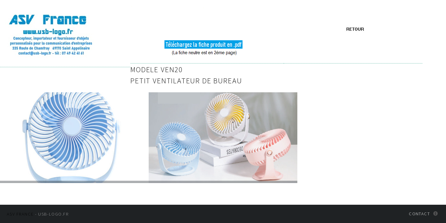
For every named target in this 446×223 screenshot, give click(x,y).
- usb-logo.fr (37, 215)
